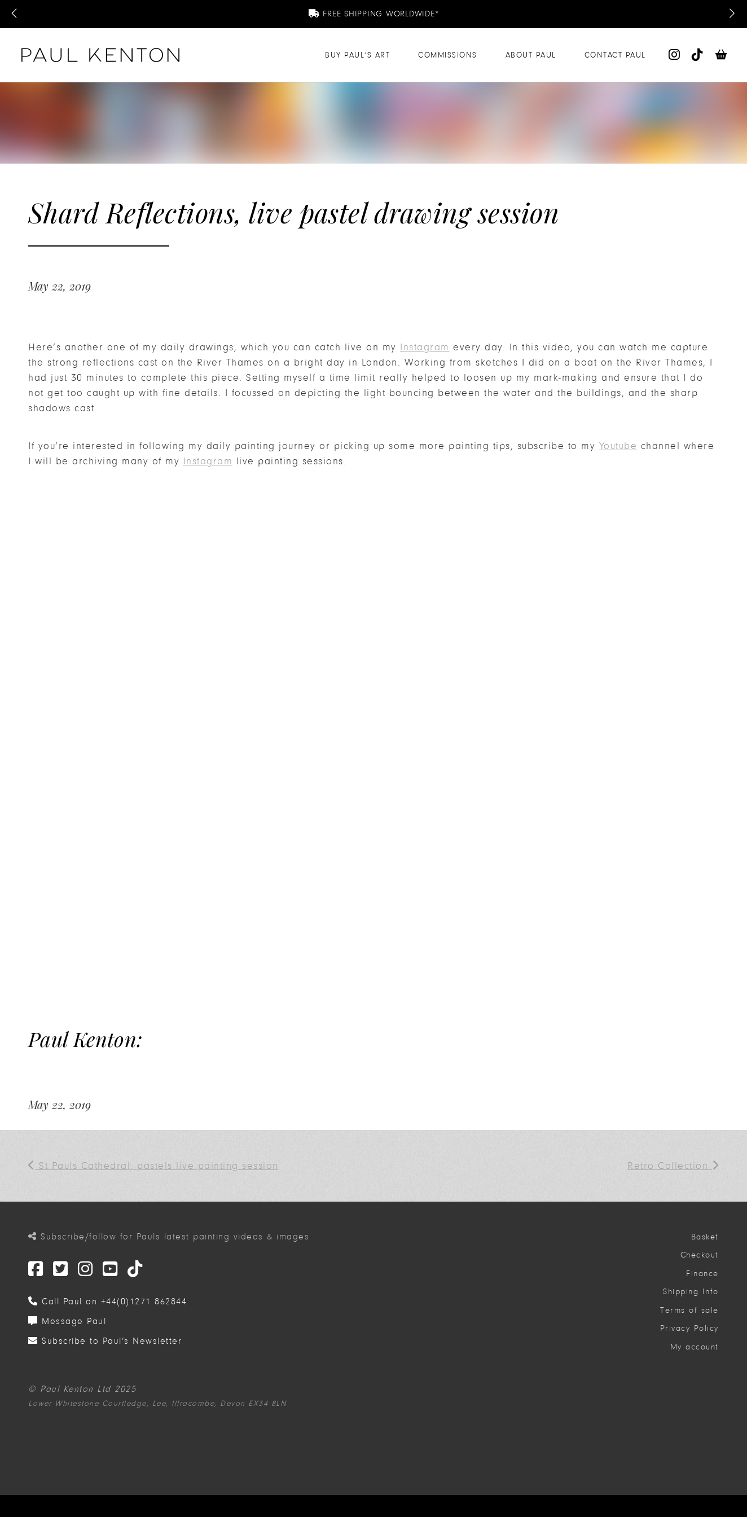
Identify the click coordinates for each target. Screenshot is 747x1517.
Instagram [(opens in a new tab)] (425, 347)
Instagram (208, 461)
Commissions (447, 55)
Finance (702, 1273)
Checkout (699, 1255)
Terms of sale (689, 1310)
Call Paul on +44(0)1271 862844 (107, 1301)
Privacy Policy (689, 1328)
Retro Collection (673, 1165)
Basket (705, 1237)
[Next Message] (731, 14)
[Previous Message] (15, 14)
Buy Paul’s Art (357, 55)
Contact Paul (615, 55)
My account (694, 1347)
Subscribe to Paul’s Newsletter (105, 1341)
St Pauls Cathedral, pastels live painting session (153, 1165)
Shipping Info (691, 1291)
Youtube (618, 446)
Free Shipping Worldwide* (374, 14)
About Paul (531, 55)
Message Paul (67, 1321)
